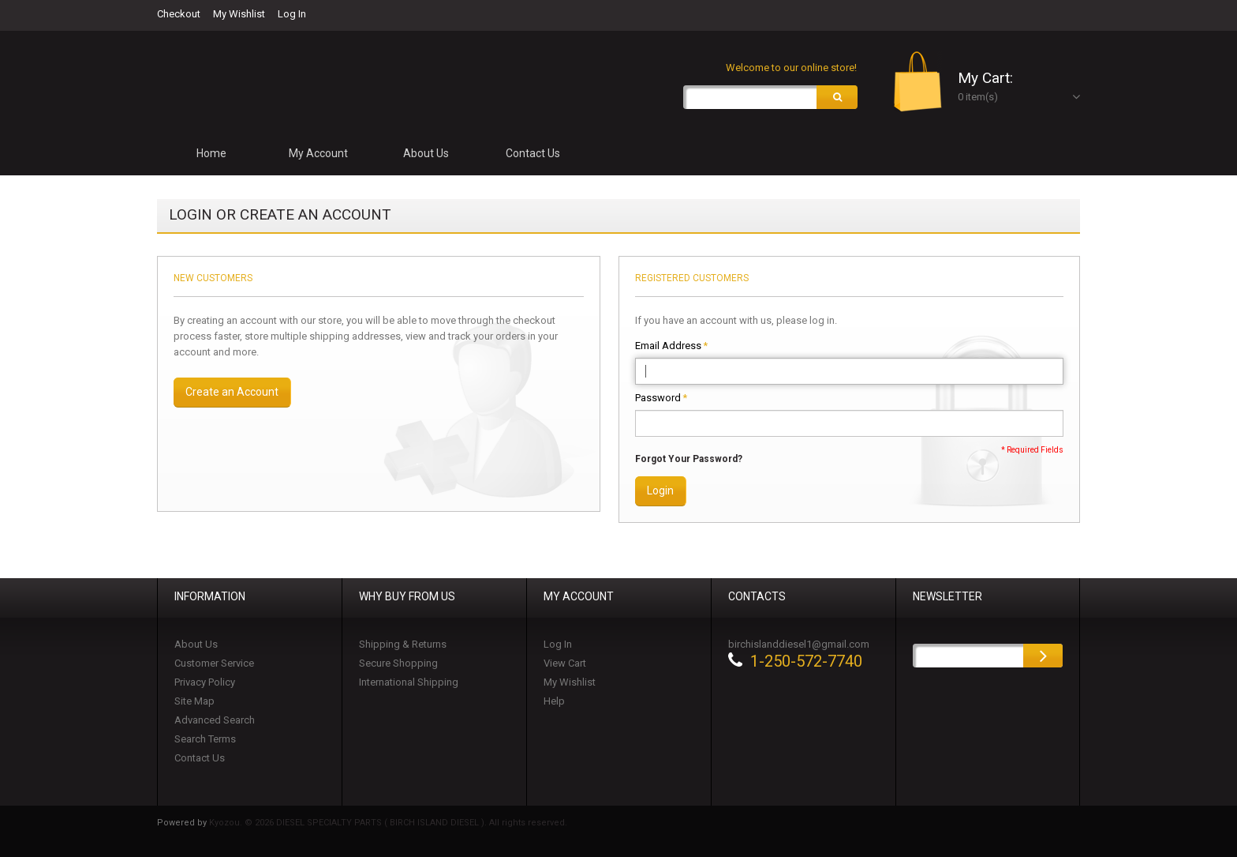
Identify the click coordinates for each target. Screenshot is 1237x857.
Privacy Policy (204, 682)
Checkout (178, 14)
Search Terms (205, 739)
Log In (292, 14)
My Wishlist (239, 14)
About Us (196, 644)
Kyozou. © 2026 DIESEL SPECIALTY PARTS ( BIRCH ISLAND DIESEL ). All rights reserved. (388, 823)
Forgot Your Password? (688, 458)
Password (658, 398)
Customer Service (214, 663)
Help (554, 701)
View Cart (565, 663)
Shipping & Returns (403, 644)
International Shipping (408, 682)
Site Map (194, 701)
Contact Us (199, 758)
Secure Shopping (398, 663)
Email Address (668, 346)
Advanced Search (214, 720)
